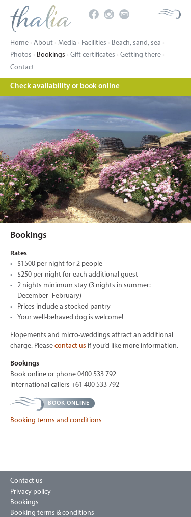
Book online (69, 403)
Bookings (51, 55)
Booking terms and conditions (56, 420)
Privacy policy (30, 492)
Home (19, 43)
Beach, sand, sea (136, 43)
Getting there (140, 55)
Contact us (26, 481)
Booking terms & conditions (52, 513)
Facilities (93, 43)
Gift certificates (92, 55)
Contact (22, 67)
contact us (70, 346)
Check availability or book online (65, 86)
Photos (21, 55)
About (43, 43)
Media (67, 43)
